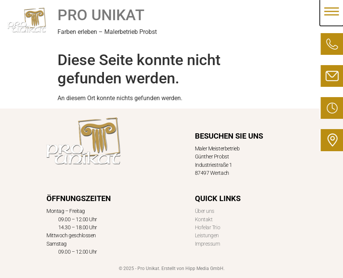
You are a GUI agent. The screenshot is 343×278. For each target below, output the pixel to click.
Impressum (207, 244)
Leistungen (207, 235)
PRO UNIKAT (100, 15)
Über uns (204, 211)
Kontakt (204, 219)
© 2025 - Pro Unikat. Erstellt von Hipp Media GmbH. (172, 268)
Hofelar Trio (207, 227)
